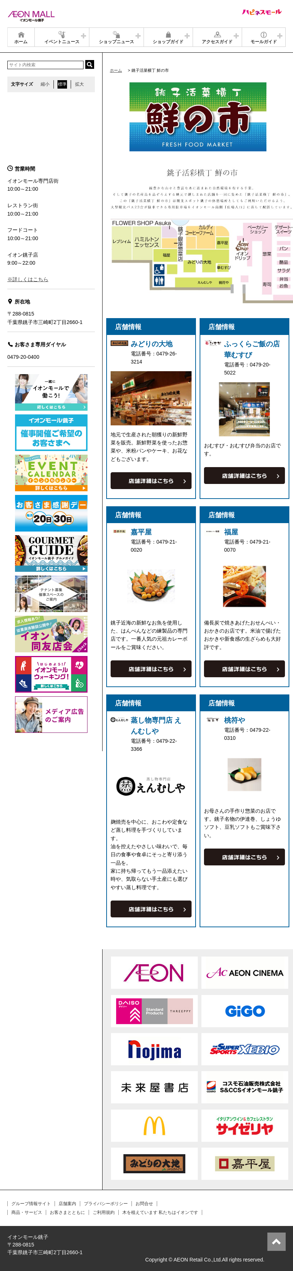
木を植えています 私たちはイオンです (160, 1212)
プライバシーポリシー (106, 1203)
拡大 (79, 84)
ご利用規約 (104, 1212)
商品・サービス (26, 1212)
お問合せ (144, 1203)
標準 (62, 84)
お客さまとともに (67, 1212)
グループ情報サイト (31, 1203)
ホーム (116, 70)
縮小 (45, 84)
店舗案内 (67, 1203)
